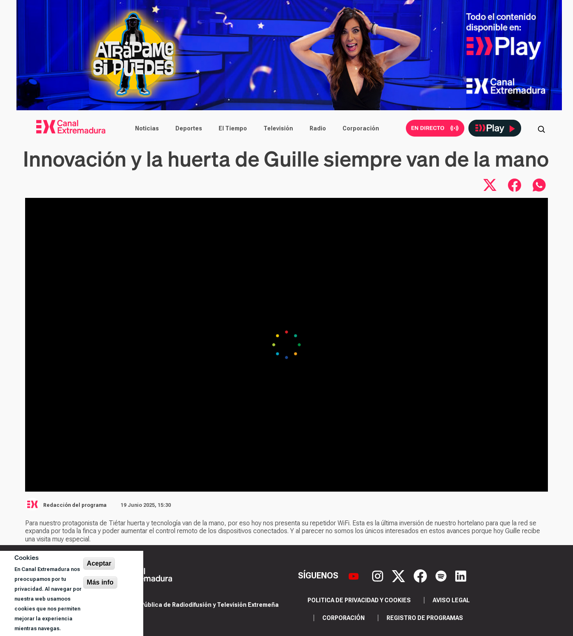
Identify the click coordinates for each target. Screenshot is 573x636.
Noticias (147, 128)
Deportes (188, 128)
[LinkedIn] (460, 575)
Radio (318, 128)
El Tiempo (233, 128)
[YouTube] (355, 575)
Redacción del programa (75, 505)
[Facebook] (421, 575)
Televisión (278, 128)
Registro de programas (425, 618)
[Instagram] (378, 575)
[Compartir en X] (489, 185)
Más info (100, 582)
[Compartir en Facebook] (514, 185)
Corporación (360, 128)
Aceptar (99, 563)
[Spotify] (442, 575)
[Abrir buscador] (541, 128)
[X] (399, 575)
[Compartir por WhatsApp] (539, 185)
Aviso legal (451, 600)
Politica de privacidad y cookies (359, 600)
